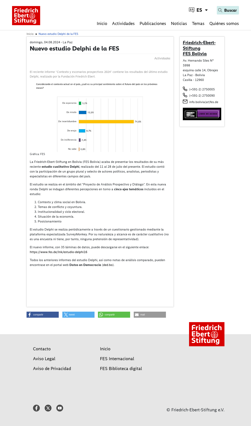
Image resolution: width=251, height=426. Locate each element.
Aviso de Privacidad (52, 368)
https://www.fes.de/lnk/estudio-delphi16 (58, 252)
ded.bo (108, 265)
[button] (43, 315)
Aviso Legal (44, 358)
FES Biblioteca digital (121, 368)
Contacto (42, 349)
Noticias (179, 23)
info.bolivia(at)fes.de (203, 102)
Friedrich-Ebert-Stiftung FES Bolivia (199, 48)
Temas (198, 23)
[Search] (228, 10)
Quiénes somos (224, 23)
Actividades (123, 23)
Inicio (102, 23)
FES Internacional (117, 358)
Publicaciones (153, 23)
